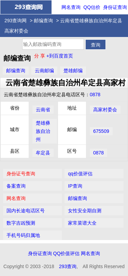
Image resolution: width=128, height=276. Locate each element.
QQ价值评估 (66, 253)
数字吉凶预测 (20, 223)
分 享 (40, 56)
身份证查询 (115, 7)
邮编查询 (43, 20)
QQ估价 (91, 7)
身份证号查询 (20, 173)
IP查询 (75, 186)
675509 (101, 131)
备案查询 (16, 186)
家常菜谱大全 (82, 223)
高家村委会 (105, 109)
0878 (95, 94)
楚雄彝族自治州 (43, 131)
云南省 (43, 109)
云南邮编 (44, 70)
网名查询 (71, 7)
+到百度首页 (59, 56)
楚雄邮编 (73, 70)
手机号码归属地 (23, 235)
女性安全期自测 (84, 210)
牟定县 (43, 152)
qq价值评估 (80, 173)
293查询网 (15, 20)
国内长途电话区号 (25, 210)
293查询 (67, 266)
